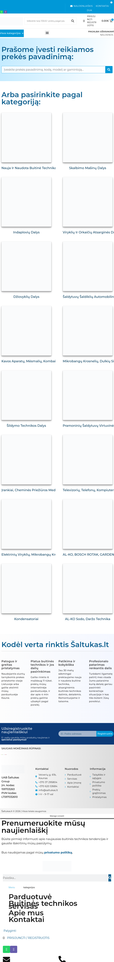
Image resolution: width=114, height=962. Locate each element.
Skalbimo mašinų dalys (87, 168)
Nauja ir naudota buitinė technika (28, 168)
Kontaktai (26, 919)
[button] (47, 32)
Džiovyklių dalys (26, 297)
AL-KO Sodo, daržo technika (87, 619)
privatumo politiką (58, 852)
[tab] (12, 887)
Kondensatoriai (26, 619)
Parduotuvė (30, 897)
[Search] (72, 21)
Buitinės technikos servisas (43, 905)
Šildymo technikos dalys (26, 426)
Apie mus (26, 913)
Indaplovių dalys (26, 232)
